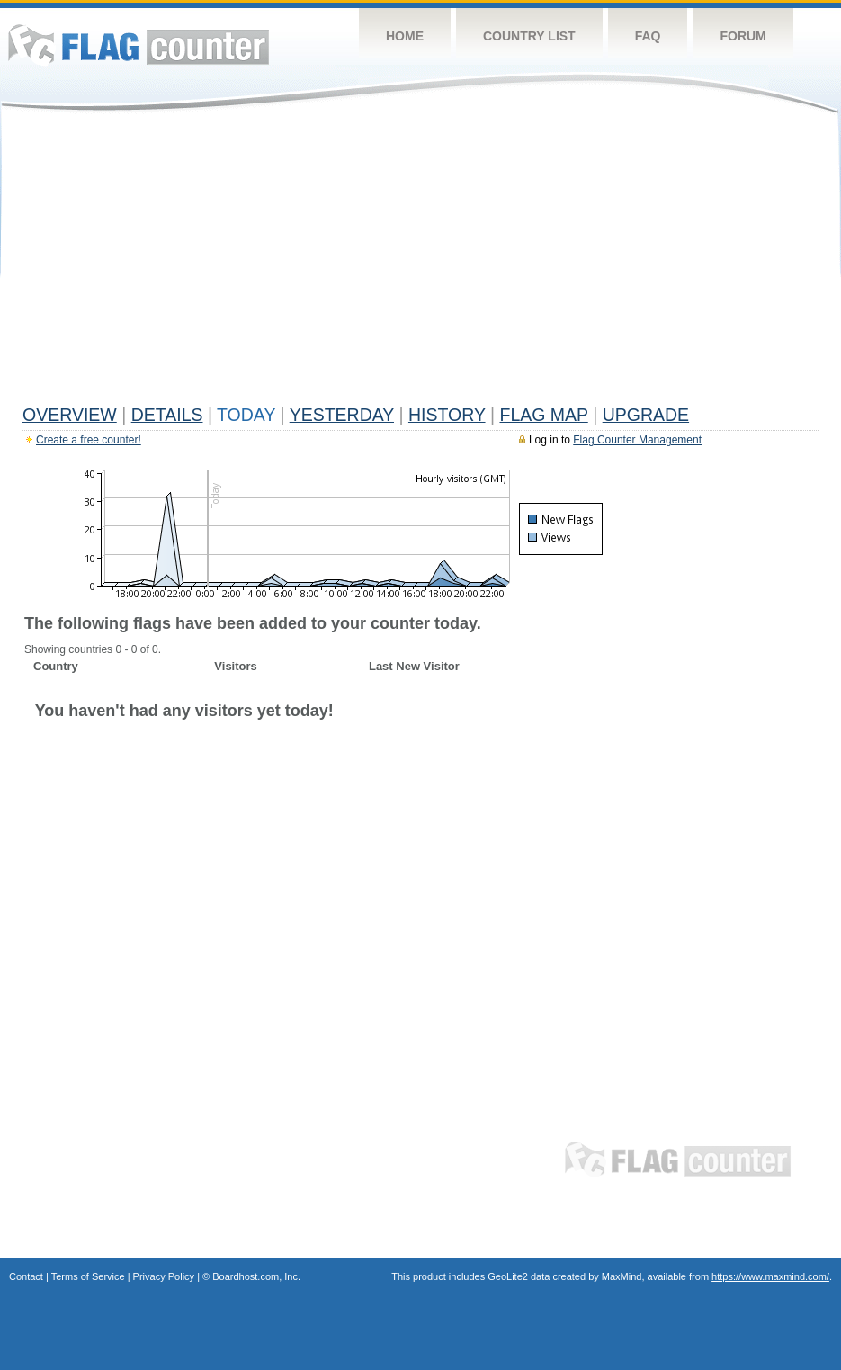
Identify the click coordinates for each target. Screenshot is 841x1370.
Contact (26, 1276)
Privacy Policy (163, 1276)
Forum (742, 36)
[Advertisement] (420, 263)
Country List (529, 36)
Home (405, 36)
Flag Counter (138, 44)
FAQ (648, 36)
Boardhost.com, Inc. (256, 1276)
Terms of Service (88, 1276)
